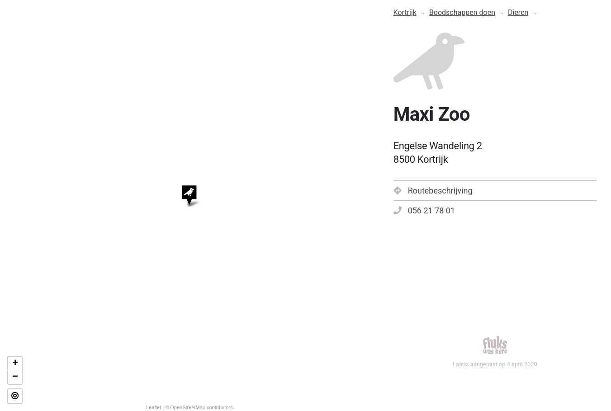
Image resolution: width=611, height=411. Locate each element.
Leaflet (153, 407)
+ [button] (15, 363)
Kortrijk (405, 12)
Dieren (518, 12)
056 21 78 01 (424, 210)
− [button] (15, 377)
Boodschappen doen (462, 12)
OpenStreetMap (187, 407)
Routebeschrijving (433, 190)
